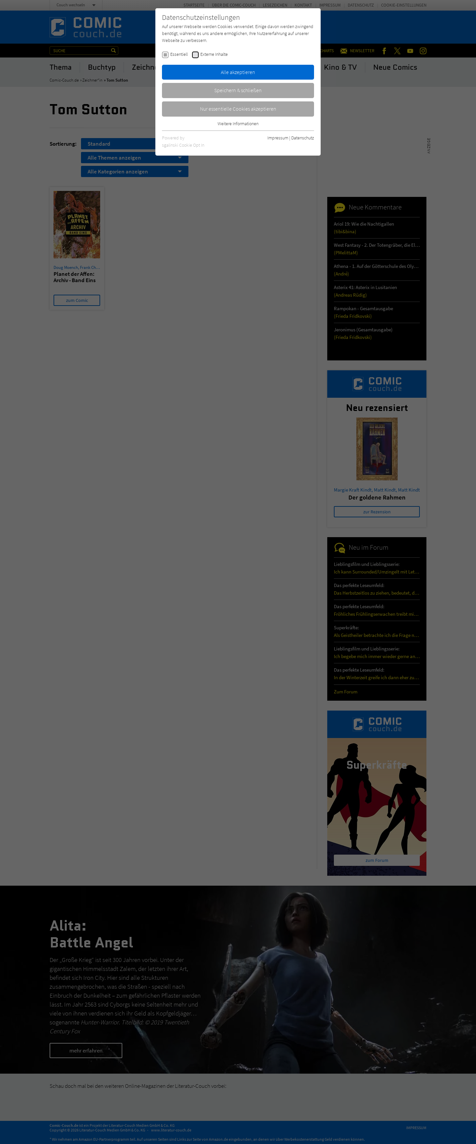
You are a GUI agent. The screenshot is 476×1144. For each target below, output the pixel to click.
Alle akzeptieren (238, 72)
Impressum (277, 138)
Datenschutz (302, 138)
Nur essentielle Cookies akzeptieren (238, 108)
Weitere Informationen (238, 124)
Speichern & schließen (238, 90)
